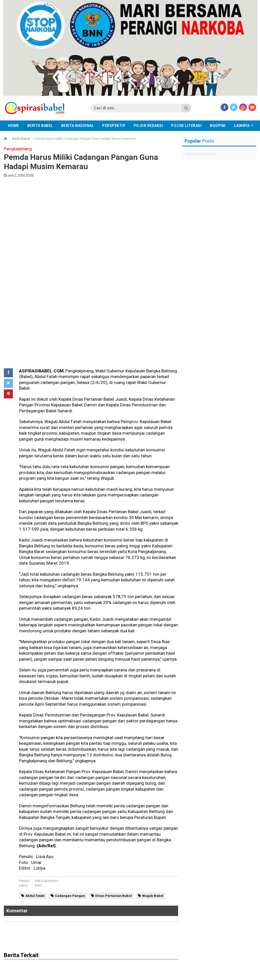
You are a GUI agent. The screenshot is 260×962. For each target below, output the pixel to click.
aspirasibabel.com (240, 957)
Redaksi (75, 957)
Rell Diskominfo (46, 712)
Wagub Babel (152, 727)
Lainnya (242, 126)
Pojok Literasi (186, 126)
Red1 (38, 717)
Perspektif (113, 126)
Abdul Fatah (35, 727)
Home (13, 126)
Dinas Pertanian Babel (113, 727)
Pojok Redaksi (148, 126)
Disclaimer (138, 957)
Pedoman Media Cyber (106, 957)
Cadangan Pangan (70, 727)
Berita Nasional (77, 126)
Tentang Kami (163, 957)
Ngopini (218, 126)
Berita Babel (40, 126)
